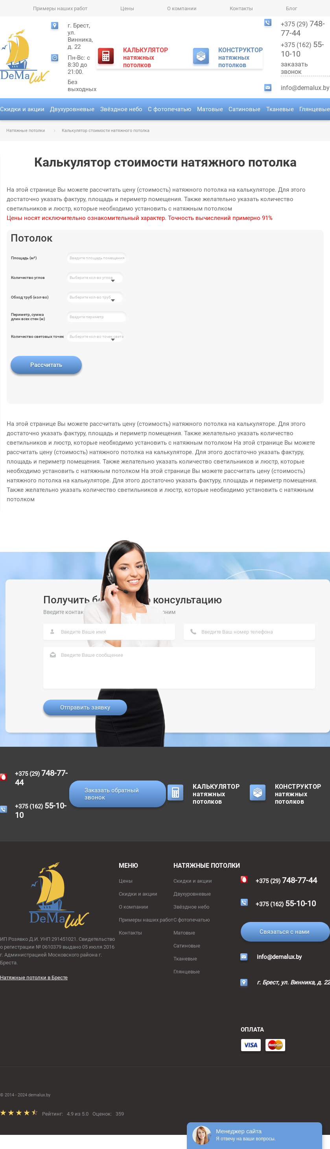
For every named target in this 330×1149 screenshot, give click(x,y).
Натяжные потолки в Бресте (34, 977)
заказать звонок (305, 68)
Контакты (241, 8)
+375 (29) (303, 28)
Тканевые (280, 109)
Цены (127, 8)
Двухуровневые (72, 109)
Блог (291, 8)
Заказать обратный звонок (112, 794)
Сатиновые (244, 109)
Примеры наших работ (60, 8)
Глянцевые (314, 109)
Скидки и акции (22, 109)
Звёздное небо (121, 109)
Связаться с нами (285, 931)
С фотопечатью (169, 109)
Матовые (210, 109)
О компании (182, 8)
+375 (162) (302, 49)
